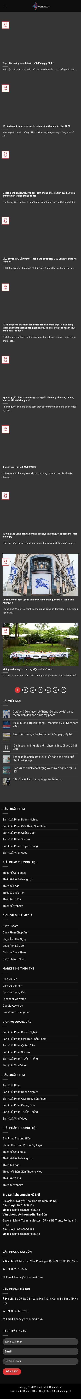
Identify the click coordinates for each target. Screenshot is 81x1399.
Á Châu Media (54, 1387)
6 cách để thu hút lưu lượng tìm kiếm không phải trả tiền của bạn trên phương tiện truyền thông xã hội (39, 194)
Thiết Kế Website (13, 906)
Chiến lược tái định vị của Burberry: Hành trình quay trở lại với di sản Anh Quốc (38, 601)
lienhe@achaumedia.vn (25, 1209)
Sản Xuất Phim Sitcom (16, 839)
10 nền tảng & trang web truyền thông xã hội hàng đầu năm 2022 (36, 126)
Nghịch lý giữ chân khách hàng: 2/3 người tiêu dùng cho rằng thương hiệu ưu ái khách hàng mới (38, 399)
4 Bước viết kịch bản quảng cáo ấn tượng (37, 779)
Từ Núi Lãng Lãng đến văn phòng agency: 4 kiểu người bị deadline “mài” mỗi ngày (40, 535)
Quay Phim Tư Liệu (14, 959)
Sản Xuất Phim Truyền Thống (20, 846)
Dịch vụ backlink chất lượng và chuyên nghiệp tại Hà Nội (44, 769)
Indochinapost (63, 1391)
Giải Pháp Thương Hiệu (17, 1138)
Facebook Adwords (14, 999)
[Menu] (5, 6)
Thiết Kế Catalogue (14, 872)
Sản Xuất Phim (11, 1085)
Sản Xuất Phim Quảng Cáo (19, 832)
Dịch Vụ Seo (10, 979)
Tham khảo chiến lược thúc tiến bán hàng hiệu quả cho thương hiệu (43, 758)
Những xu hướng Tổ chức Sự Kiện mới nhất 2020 (28, 669)
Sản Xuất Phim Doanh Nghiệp (20, 819)
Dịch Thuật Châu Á (43, 1391)
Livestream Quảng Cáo (16, 1012)
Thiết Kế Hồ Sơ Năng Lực (18, 879)
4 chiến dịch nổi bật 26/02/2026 (19, 467)
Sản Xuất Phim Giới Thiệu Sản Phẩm (25, 826)
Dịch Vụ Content (12, 985)
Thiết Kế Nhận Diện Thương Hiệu (22, 1171)
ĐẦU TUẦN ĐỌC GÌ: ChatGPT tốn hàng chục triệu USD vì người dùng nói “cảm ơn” (40, 260)
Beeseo (27, 1391)
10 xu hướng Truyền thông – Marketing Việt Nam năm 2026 (45, 724)
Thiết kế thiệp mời (13, 892)
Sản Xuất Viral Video (15, 852)
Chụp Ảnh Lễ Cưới (13, 945)
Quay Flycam (10, 926)
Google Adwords (13, 1005)
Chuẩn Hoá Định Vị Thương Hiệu (22, 1145)
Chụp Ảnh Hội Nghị (14, 939)
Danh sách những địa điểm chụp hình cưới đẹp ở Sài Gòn (45, 747)
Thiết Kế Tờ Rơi (12, 899)
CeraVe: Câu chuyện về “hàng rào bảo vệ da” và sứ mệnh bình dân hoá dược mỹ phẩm (43, 713)
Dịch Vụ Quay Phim (14, 952)
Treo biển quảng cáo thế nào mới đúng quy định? (28, 63)
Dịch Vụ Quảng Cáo (14, 992)
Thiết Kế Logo (11, 886)
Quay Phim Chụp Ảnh (15, 932)
